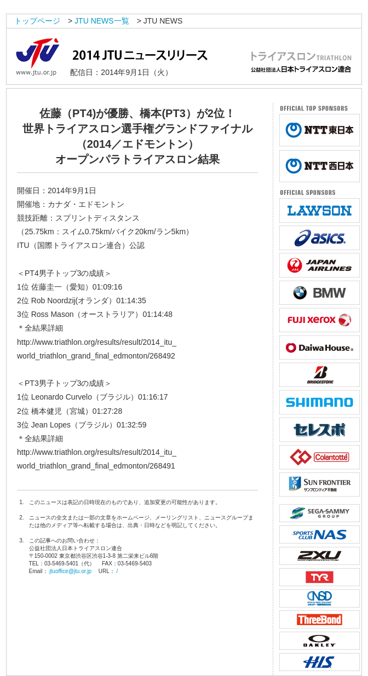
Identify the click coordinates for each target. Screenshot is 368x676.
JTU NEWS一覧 (101, 20)
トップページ (37, 20)
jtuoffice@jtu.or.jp (70, 571)
